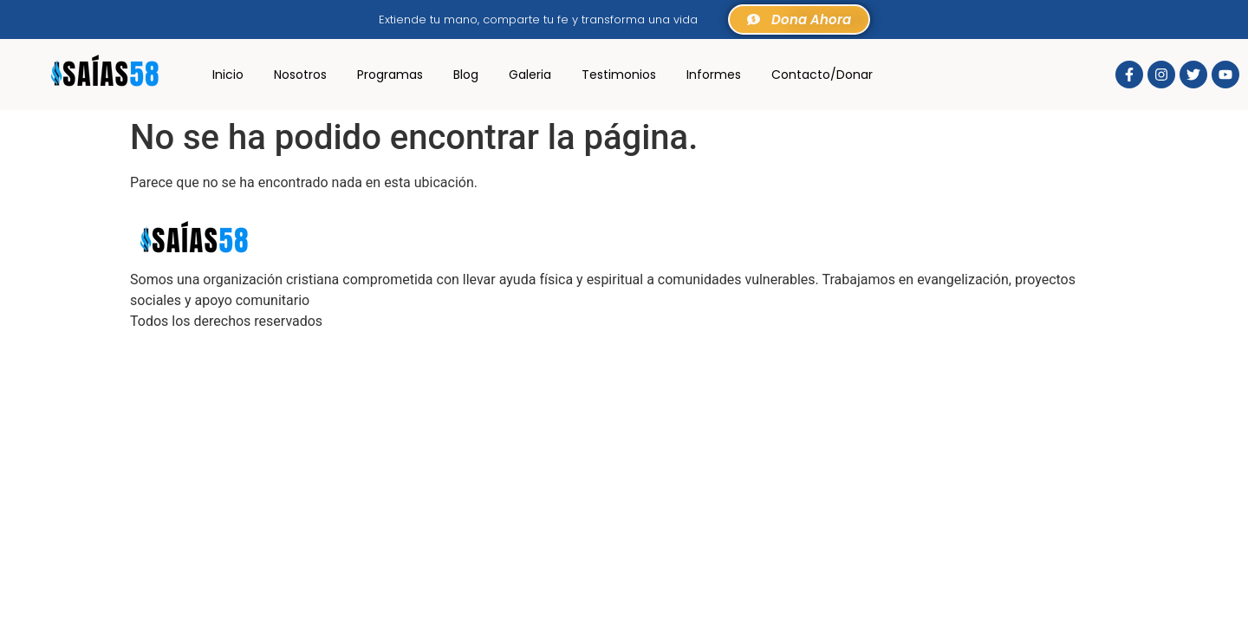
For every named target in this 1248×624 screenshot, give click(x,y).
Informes (713, 74)
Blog (465, 74)
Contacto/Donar (822, 74)
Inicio (228, 74)
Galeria (530, 74)
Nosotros (300, 74)
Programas (390, 74)
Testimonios (619, 74)
